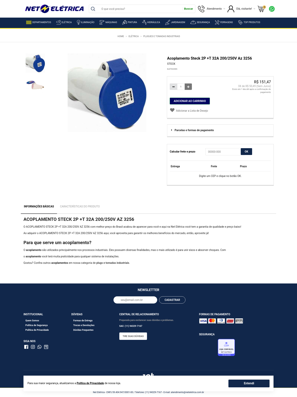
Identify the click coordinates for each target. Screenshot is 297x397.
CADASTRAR (172, 299)
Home (120, 36)
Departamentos (38, 22)
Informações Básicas (39, 206)
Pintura (129, 22)
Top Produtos (249, 22)
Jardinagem (175, 22)
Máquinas (108, 22)
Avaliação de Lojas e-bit (208, 348)
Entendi (249, 383)
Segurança (200, 22)
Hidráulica (151, 22)
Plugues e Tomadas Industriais (161, 36)
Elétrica (64, 22)
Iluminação (85, 22)
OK (246, 151)
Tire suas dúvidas (133, 336)
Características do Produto (80, 206)
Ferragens (224, 22)
